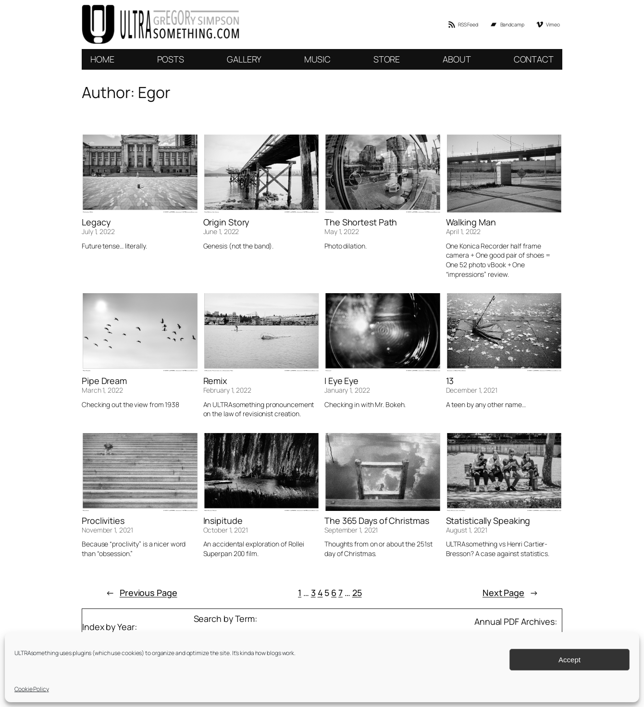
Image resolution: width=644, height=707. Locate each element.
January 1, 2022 (347, 390)
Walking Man (471, 222)
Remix (215, 380)
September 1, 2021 (351, 529)
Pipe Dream (104, 380)
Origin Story (226, 222)
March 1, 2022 (102, 390)
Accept (569, 660)
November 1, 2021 (107, 529)
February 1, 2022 (227, 390)
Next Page (510, 593)
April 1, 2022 (463, 231)
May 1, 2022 (341, 231)
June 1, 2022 (221, 231)
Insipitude (223, 520)
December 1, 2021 (471, 390)
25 (357, 592)
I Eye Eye (341, 380)
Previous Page (141, 593)
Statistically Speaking (488, 520)
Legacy (96, 222)
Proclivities (103, 520)
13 (450, 380)
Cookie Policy (31, 689)
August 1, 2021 (467, 529)
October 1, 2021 (225, 529)
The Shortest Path (360, 222)
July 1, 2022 (98, 231)
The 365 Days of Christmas (376, 520)
